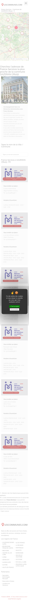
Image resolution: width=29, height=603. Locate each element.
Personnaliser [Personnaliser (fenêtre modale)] (14, 309)
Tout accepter (14, 306)
